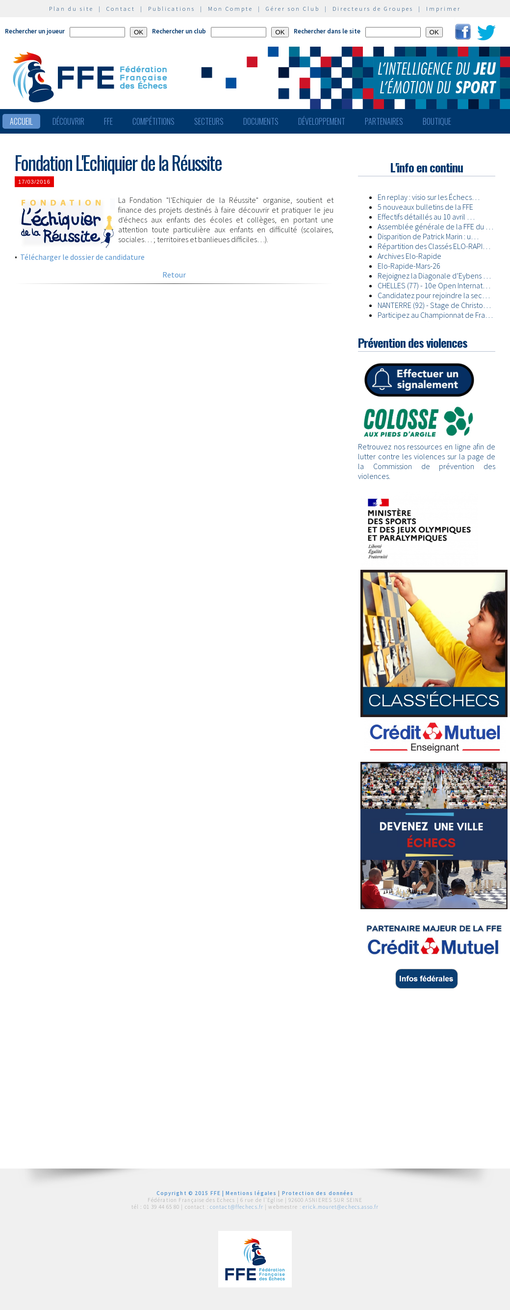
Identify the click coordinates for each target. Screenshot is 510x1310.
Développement (321, 121)
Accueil (21, 121)
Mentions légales (251, 1193)
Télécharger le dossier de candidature (82, 257)
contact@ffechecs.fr (236, 1206)
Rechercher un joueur (35, 31)
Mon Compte (230, 8)
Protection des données (318, 1193)
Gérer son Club (293, 8)
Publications (171, 8)
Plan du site (71, 8)
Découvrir (68, 121)
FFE (108, 121)
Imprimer (443, 8)
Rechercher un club (179, 31)
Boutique (437, 121)
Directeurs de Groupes (372, 8)
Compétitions (153, 121)
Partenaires (384, 121)
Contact (120, 8)
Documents (261, 121)
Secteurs (209, 121)
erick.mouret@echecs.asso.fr (341, 1206)
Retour (174, 274)
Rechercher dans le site (327, 31)
